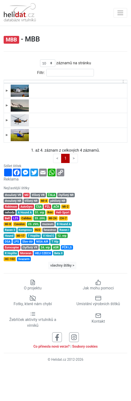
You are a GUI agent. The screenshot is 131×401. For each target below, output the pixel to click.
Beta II (58, 286)
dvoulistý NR (13, 234)
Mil (27, 228)
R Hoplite (11, 286)
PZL (47, 240)
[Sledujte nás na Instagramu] (74, 370)
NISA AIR (42, 275)
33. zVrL (39, 251)
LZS (15, 251)
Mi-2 (65, 240)
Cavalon (19, 257)
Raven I (64, 263)
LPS (16, 275)
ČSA (38, 240)
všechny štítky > (62, 299)
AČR (56, 240)
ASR (56, 280)
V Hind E (48, 269)
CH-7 (63, 251)
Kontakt (98, 351)
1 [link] (65, 191)
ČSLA (51, 228)
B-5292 (34, 98)
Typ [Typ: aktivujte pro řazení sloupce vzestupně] (57, 90)
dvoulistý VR (13, 228)
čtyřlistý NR (66, 228)
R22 (37, 263)
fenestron (50, 263)
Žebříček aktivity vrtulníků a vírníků (32, 352)
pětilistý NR (57, 234)
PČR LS (67, 280)
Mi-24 (53, 251)
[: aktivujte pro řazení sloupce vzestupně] (15, 87)
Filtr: (65, 72)
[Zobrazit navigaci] (120, 13)
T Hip (54, 275)
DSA (7, 275)
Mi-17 (21, 269)
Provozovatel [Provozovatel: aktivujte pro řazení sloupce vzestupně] (85, 90)
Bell (7, 251)
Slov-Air (27, 275)
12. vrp (61, 269)
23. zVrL (33, 257)
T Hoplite (34, 269)
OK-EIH (34, 139)
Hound (9, 269)
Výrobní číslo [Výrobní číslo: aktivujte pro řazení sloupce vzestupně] (111, 87)
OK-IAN (34, 159)
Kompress (25, 263)
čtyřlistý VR (29, 280)
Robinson (11, 240)
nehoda (10, 245)
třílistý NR (31, 234)
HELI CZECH (43, 286)
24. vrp (45, 280)
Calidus (26, 251)
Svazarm (24, 292)
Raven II (10, 263)
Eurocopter (12, 280)
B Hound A (64, 257)
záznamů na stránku (65, 63)
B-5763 (34, 118)
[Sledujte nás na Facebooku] (57, 370)
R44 (49, 245)
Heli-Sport (62, 245)
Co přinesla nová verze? (51, 379)
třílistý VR (38, 228)
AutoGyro (26, 240)
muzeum (48, 257)
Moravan (26, 286)
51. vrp (39, 245)
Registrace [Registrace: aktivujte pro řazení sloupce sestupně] (37, 90)
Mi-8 (8, 257)
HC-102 (10, 292)
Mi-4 (44, 234)
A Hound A (25, 245)
